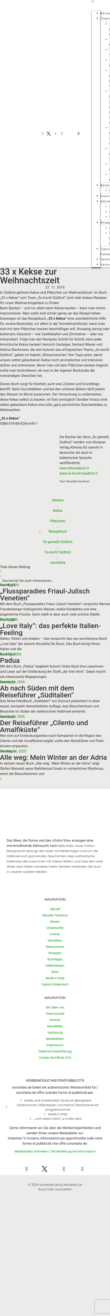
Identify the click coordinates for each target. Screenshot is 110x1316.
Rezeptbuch (58, 531)
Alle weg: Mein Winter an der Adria (53, 757)
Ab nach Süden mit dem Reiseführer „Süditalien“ (37, 691)
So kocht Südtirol (58, 552)
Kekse (57, 511)
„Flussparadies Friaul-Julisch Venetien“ (45, 594)
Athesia (58, 500)
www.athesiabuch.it (74, 468)
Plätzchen (57, 521)
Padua (10, 660)
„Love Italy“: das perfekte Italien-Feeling (50, 629)
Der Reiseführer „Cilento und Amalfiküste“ (44, 726)
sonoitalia (57, 563)
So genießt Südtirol (57, 542)
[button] (78, 133)
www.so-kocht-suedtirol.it (78, 473)
